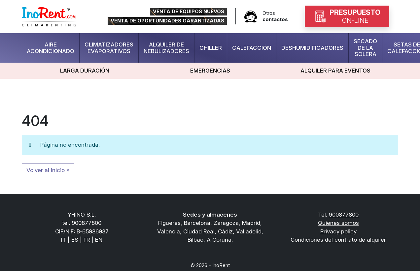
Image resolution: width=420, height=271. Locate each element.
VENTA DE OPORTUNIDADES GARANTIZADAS (167, 21)
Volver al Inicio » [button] (48, 170)
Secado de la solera (365, 47)
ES (74, 239)
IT (63, 239)
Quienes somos (338, 223)
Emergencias (210, 70)
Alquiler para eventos (335, 70)
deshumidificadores (312, 48)
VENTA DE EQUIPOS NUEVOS (188, 12)
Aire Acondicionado (50, 47)
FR (87, 239)
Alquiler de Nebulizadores (166, 47)
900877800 (344, 214)
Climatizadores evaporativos (109, 47)
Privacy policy (338, 231)
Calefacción (251, 48)
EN (98, 239)
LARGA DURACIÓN (84, 70)
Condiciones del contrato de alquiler (338, 239)
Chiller (210, 48)
